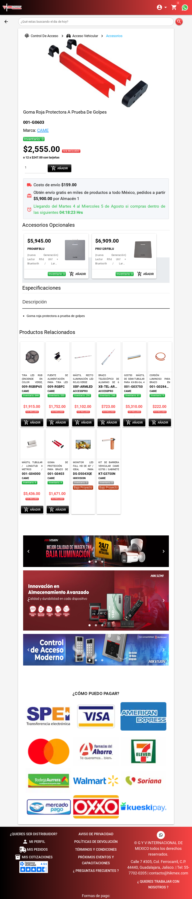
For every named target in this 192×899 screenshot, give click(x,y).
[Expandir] (162, 7)
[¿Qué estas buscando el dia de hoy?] (96, 21)
